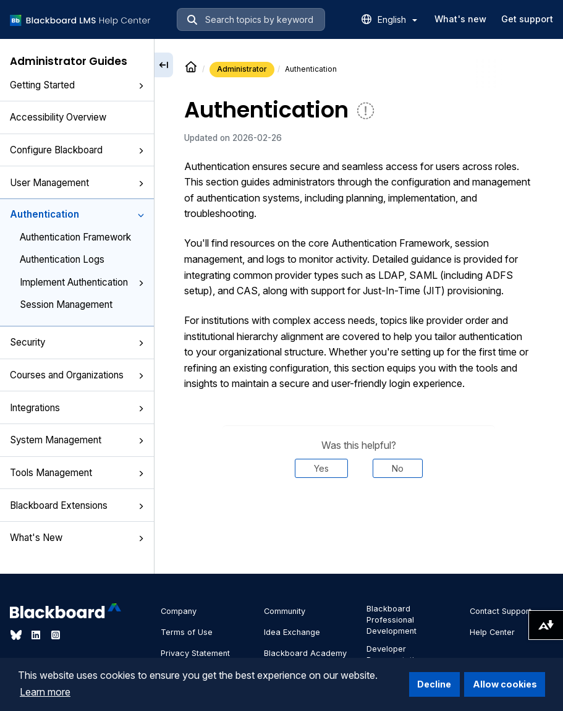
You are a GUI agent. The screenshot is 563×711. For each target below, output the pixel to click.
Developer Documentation (394, 654)
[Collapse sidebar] (164, 65)
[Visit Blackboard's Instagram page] (55, 635)
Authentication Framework (75, 237)
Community (284, 611)
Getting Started (77, 85)
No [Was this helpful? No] (398, 468)
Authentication (77, 214)
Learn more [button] (45, 692)
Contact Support (500, 611)
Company (179, 611)
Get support (527, 19)
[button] (141, 86)
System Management (77, 440)
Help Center (492, 632)
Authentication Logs (62, 259)
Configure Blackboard (77, 150)
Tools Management (77, 473)
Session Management (66, 304)
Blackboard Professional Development (391, 620)
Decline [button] (434, 684)
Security (77, 342)
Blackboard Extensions (77, 505)
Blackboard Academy (305, 653)
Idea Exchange (292, 632)
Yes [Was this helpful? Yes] (321, 468)
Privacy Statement (195, 653)
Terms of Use (187, 632)
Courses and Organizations (77, 375)
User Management (77, 183)
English (397, 19)
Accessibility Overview (58, 117)
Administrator (242, 69)
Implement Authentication (82, 282)
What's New (77, 537)
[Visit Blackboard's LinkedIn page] (37, 635)
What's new (460, 19)
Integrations (77, 408)
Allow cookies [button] (505, 684)
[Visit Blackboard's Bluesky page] (17, 635)
